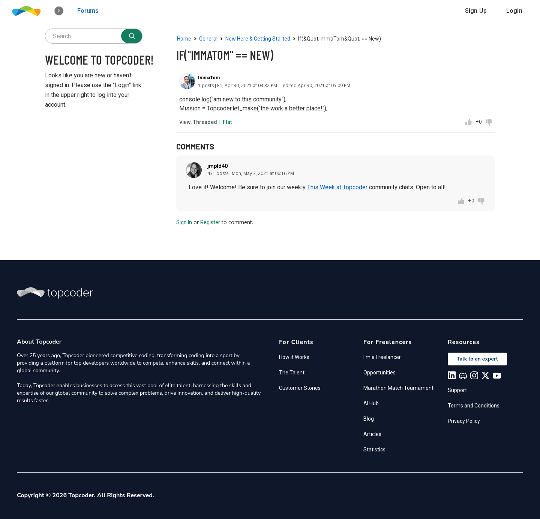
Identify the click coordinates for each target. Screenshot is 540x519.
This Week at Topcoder (337, 187)
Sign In (184, 222)
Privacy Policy (464, 421)
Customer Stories (300, 388)
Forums (88, 10)
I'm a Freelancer (382, 357)
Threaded (205, 122)
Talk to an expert (477, 358)
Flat (227, 122)
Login (514, 10)
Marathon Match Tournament (398, 388)
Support (457, 390)
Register (210, 222)
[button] (59, 11)
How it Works (294, 357)
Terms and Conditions (474, 406)
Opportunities (379, 373)
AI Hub (371, 403)
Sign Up (476, 10)
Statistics (374, 450)
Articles (372, 434)
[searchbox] (93, 36)
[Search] (131, 36)
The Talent (291, 373)
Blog (368, 419)
